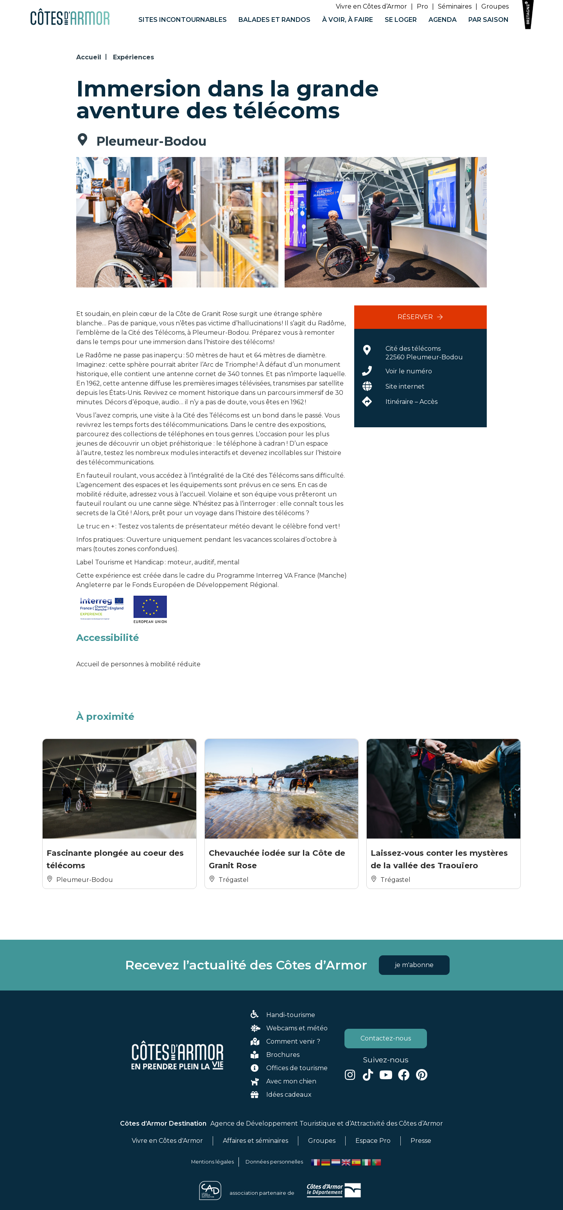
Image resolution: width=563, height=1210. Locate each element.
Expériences (133, 57)
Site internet (405, 386)
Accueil (88, 57)
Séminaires (455, 6)
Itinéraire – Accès (411, 401)
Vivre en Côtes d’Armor (371, 6)
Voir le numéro (408, 371)
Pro (422, 6)
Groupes (495, 6)
